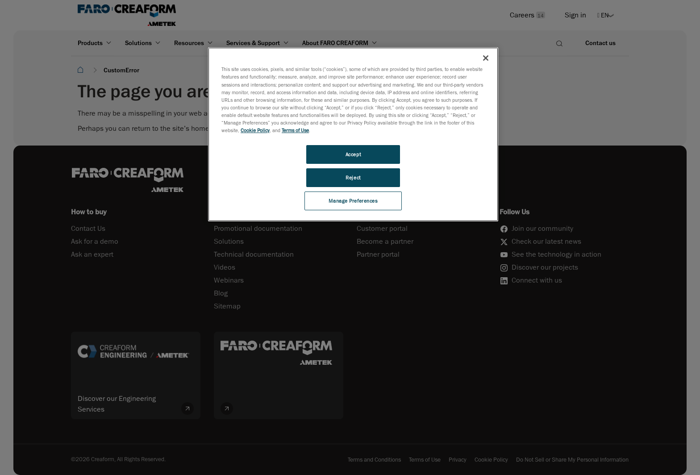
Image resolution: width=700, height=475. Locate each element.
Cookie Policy (255, 130)
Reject (353, 177)
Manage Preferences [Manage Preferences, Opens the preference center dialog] (353, 201)
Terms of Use (295, 130)
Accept (353, 154)
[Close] (486, 58)
